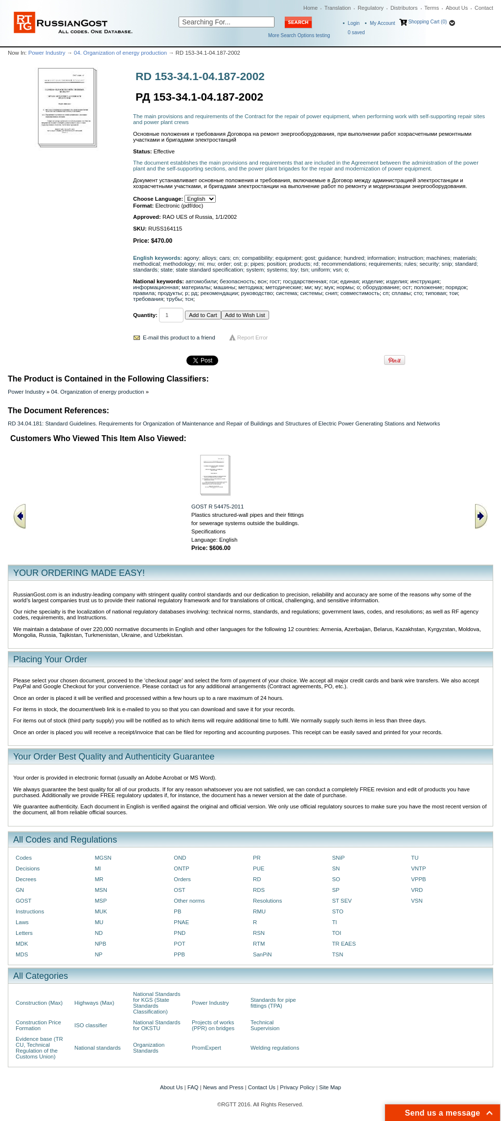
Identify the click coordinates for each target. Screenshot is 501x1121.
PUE (258, 868)
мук (329, 287)
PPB (179, 954)
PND (179, 933)
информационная (156, 287)
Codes (24, 858)
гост (275, 281)
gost (309, 258)
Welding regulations (274, 1048)
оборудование (381, 287)
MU (99, 922)
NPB (100, 944)
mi (201, 264)
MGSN (103, 858)
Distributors (404, 8)
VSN (416, 901)
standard (466, 264)
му (318, 287)
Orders (182, 879)
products (300, 264)
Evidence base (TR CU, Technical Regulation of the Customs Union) (39, 1047)
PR (257, 858)
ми (307, 287)
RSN (259, 933)
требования (148, 299)
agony (191, 258)
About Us (457, 8)
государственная (304, 281)
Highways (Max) (94, 1003)
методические (283, 287)
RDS (259, 890)
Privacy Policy (297, 1087)
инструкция (424, 281)
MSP (101, 901)
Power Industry (47, 53)
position (276, 264)
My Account (382, 23)
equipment (288, 258)
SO (336, 879)
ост (407, 287)
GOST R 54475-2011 (217, 506)
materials (464, 258)
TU (414, 858)
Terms (431, 8)
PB (177, 911)
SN (336, 868)
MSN (101, 890)
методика (250, 287)
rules (410, 264)
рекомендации (219, 293)
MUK (101, 911)
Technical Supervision (264, 1025)
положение (428, 287)
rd (316, 264)
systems (277, 270)
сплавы (400, 293)
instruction (410, 258)
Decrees (26, 879)
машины (224, 287)
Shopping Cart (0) (427, 21)
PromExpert (206, 1048)
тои (453, 293)
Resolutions (267, 901)
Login (354, 23)
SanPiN (262, 954)
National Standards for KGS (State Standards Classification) (157, 1003)
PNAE (181, 922)
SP (336, 890)
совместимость (360, 293)
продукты (170, 293)
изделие (372, 281)
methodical (146, 264)
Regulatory (371, 8)
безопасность (237, 281)
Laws (22, 922)
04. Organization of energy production (120, 53)
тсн (189, 299)
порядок (455, 287)
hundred (354, 258)
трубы (174, 299)
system (255, 270)
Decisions (28, 868)
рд (194, 293)
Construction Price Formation (38, 1025)
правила (144, 293)
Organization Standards (148, 1048)
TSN (337, 954)
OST (179, 890)
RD (257, 879)
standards (145, 270)
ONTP (181, 868)
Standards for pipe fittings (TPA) (273, 1003)
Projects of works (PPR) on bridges (213, 1025)
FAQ (193, 1087)
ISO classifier (90, 1025)
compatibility (257, 258)
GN (20, 890)
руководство (257, 293)
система (286, 293)
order (224, 264)
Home (310, 8)
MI (98, 868)
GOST (23, 901)
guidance (329, 258)
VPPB (418, 879)
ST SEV (342, 901)
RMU (259, 911)
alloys (209, 258)
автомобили (200, 281)
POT (179, 944)
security (428, 264)
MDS (22, 954)
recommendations (343, 264)
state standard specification (209, 270)
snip (447, 264)
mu (211, 264)
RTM (259, 944)
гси (333, 281)
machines (438, 258)
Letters (24, 933)
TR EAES (344, 944)
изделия (396, 281)
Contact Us (261, 1087)
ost (237, 264)
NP (99, 954)
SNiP (338, 858)
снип (331, 293)
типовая (435, 293)
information (381, 258)
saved (356, 32)
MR (99, 879)
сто (418, 293)
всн (262, 281)
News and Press (223, 1087)
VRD (417, 890)
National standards (97, 1048)
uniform (320, 270)
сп (385, 293)
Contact (484, 8)
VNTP (418, 868)
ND (99, 933)
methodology (179, 264)
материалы (196, 287)
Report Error (252, 337)
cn (236, 258)
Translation (337, 8)
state (166, 270)
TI (334, 922)
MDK (22, 944)
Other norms (189, 901)
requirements (385, 264)
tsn (304, 270)
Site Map (330, 1087)
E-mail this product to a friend (179, 337)
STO (337, 911)
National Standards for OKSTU (157, 1025)
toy (293, 270)
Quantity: (145, 315)
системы (311, 293)
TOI (337, 933)
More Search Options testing (299, 35)
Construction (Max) (39, 1003)
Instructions (30, 911)
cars (224, 258)
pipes (257, 264)
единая (350, 281)
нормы (345, 287)
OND (180, 858)
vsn (337, 270)
